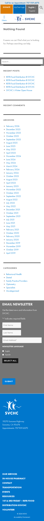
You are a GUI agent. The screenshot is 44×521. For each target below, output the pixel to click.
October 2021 (12, 212)
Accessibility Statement (22, 517)
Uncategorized (12, 290)
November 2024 (13, 156)
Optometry (11, 284)
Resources (8, 496)
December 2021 (13, 209)
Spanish (7, 354)
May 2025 (11, 149)
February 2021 (12, 229)
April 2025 (11, 152)
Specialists (10, 287)
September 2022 (13, 196)
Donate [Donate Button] (6, 7)
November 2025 (13, 132)
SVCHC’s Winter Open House (19, 90)
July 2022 (10, 202)
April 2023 (11, 182)
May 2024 (11, 162)
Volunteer (8, 509)
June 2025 (10, 146)
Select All (10, 361)
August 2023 (12, 179)
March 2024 (11, 166)
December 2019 (13, 242)
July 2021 (10, 219)
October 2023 (12, 176)
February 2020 (13, 236)
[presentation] (20, 369)
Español (32, 11)
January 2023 (12, 186)
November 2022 (13, 189)
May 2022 (11, 206)
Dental (9, 277)
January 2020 (12, 239)
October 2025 (12, 136)
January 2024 (12, 172)
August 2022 (12, 199)
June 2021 (10, 222)
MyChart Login (19, 7)
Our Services (9, 474)
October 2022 (12, 192)
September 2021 (13, 216)
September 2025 (13, 139)
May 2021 (10, 226)
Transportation (12, 487)
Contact (7, 483)
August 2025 (12, 142)
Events (6, 491)
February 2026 (12, 126)
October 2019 (12, 249)
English (31, 7)
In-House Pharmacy (13, 478)
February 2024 (12, 169)
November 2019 (13, 246)
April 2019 (10, 253)
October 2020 (12, 233)
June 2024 (10, 159)
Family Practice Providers (16, 280)
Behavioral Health (14, 274)
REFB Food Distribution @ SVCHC (20, 76)
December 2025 (13, 129)
